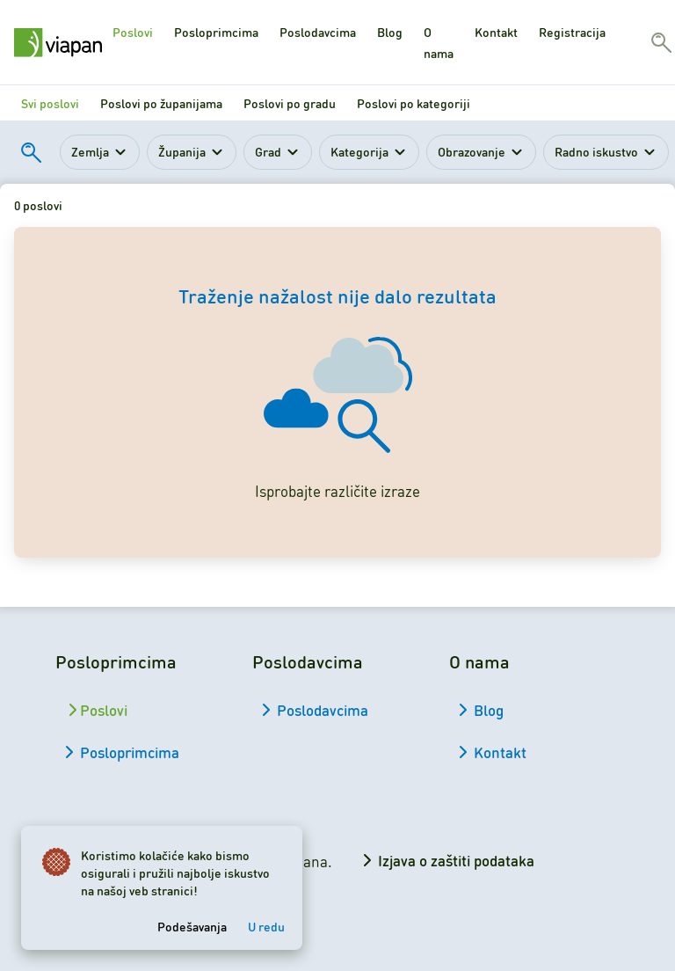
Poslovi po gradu (289, 103)
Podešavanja (192, 926)
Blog (390, 32)
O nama (439, 42)
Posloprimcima (216, 32)
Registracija (572, 32)
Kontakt (496, 32)
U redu (266, 926)
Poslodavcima (317, 32)
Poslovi (132, 32)
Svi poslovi (50, 103)
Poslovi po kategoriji (413, 103)
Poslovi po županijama (161, 103)
